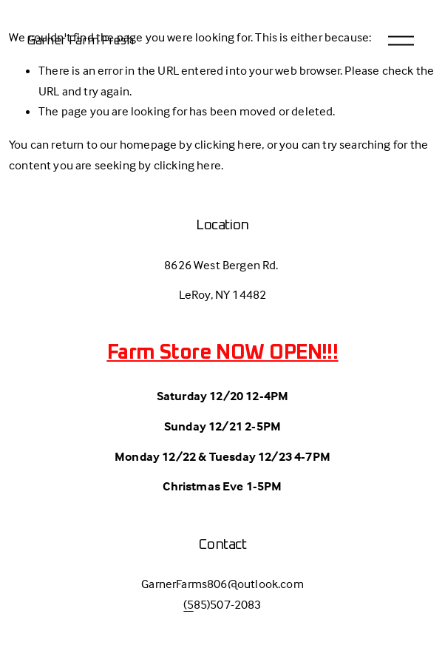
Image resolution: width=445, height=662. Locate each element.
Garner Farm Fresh (80, 40)
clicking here (228, 144)
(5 (188, 604)
